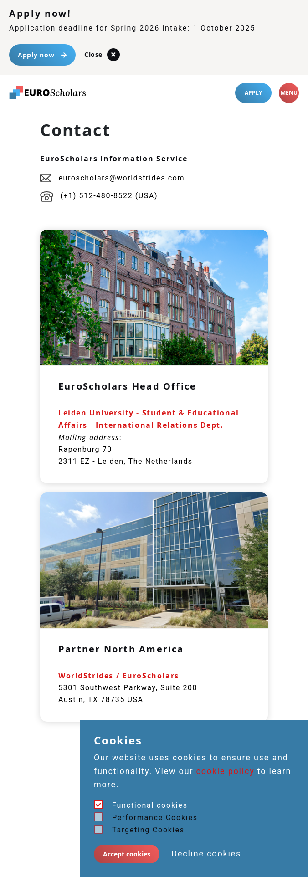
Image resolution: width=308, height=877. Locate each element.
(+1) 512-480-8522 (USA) (99, 195)
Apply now (42, 55)
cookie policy (225, 771)
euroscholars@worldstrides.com (112, 178)
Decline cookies (206, 853)
